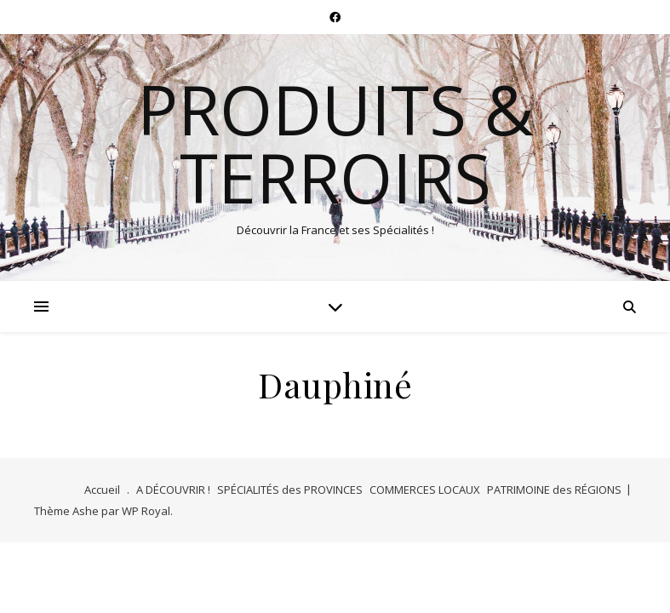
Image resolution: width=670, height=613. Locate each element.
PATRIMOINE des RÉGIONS (554, 489)
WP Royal (146, 510)
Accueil (102, 489)
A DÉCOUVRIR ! (173, 489)
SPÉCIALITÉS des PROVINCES (290, 489)
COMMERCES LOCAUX (424, 489)
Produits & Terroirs (335, 143)
